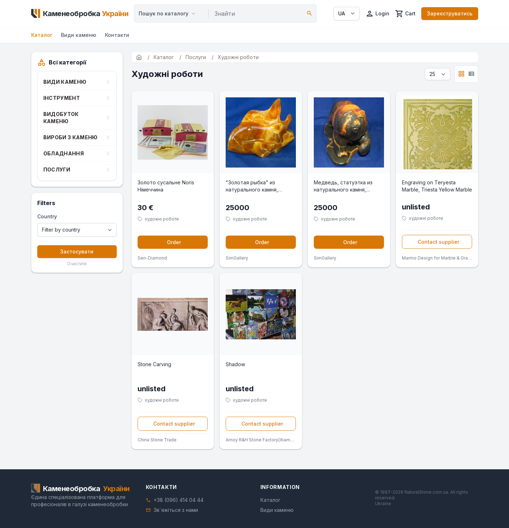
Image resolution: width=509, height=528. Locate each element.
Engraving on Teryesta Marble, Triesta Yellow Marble (437, 186)
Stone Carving (154, 364)
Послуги (56, 169)
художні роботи (162, 219)
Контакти (117, 35)
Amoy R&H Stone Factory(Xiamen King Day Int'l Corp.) (261, 439)
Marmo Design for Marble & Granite (437, 258)
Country (47, 216)
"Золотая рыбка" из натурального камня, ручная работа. (252, 186)
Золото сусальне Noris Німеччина (166, 186)
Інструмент (61, 98)
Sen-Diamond (152, 258)
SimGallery (237, 258)
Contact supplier (438, 242)
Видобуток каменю (61, 117)
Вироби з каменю (70, 137)
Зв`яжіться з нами (176, 510)
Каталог (41, 35)
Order (174, 242)
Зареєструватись (449, 13)
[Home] (80, 14)
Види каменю (78, 35)
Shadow (235, 364)
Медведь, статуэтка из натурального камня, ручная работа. (343, 186)
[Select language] (346, 13)
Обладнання (63, 153)
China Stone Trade (157, 439)
